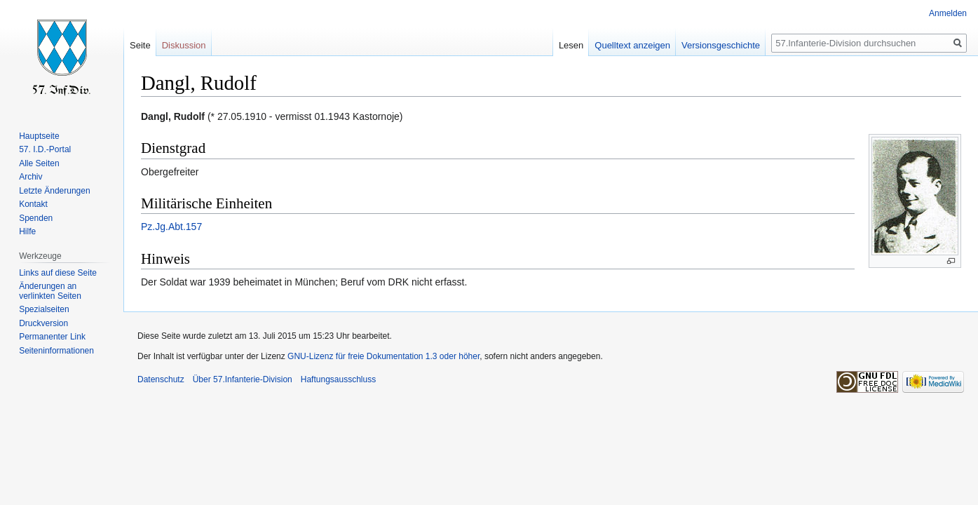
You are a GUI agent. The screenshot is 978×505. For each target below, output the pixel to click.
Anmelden (948, 13)
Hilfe (27, 231)
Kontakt (33, 204)
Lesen (571, 45)
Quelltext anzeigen (632, 45)
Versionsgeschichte (720, 45)
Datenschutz (160, 379)
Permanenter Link (52, 337)
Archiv (30, 177)
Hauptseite (39, 136)
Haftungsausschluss (338, 379)
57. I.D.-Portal (45, 149)
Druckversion (43, 323)
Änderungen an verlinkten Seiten (50, 291)
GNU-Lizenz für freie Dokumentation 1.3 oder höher (383, 356)
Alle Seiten (39, 163)
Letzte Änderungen (54, 191)
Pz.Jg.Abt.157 (171, 226)
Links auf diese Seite (58, 273)
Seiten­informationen (56, 351)
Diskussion (184, 45)
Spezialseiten (44, 309)
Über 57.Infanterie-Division (242, 379)
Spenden (36, 218)
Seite (140, 45)
